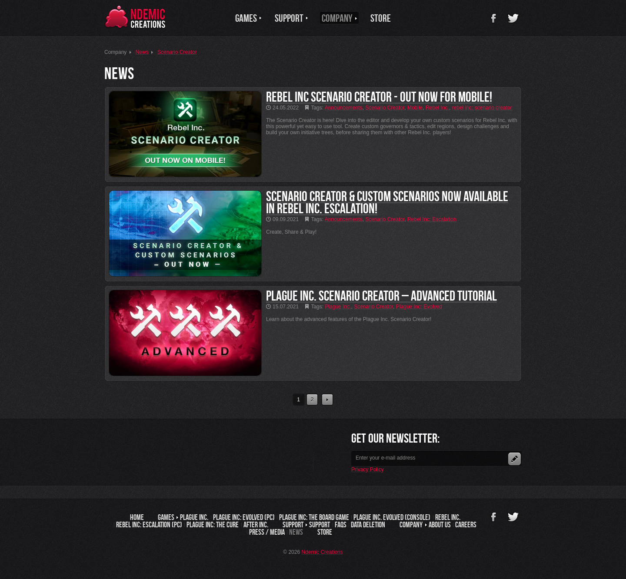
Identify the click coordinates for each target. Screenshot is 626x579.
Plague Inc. (194, 517)
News (296, 532)
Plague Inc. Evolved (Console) (391, 517)
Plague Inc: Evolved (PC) (244, 517)
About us (440, 524)
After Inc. (255, 524)
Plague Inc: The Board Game (314, 517)
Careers (465, 524)
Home (137, 517)
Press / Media (267, 532)
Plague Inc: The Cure (212, 524)
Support (319, 524)
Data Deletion (368, 524)
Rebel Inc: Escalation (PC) (149, 524)
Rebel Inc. (447, 517)
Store (324, 532)
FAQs (340, 524)
